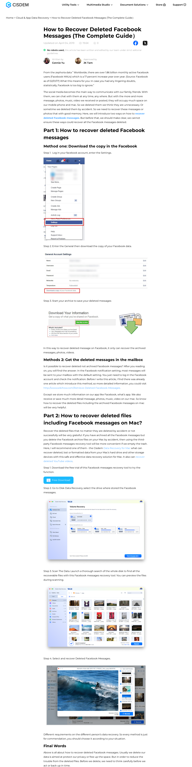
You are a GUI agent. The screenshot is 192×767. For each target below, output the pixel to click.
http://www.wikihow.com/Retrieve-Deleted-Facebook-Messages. (82, 388)
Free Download (58, 480)
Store (161, 4)
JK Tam (88, 62)
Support (179, 4)
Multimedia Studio (100, 4)
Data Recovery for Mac (117, 448)
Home (10, 17)
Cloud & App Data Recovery (32, 17)
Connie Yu (58, 62)
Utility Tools (71, 4)
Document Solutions (134, 4)
